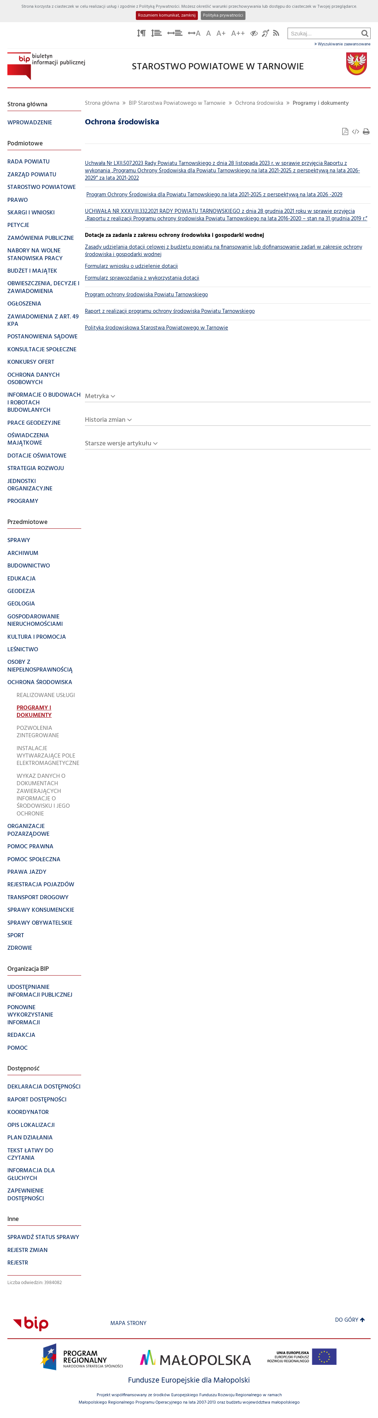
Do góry (350, 1320)
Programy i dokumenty (321, 103)
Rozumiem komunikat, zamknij (167, 15)
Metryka (97, 396)
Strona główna (102, 103)
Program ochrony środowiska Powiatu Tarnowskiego (146, 295)
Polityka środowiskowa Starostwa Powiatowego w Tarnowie (156, 328)
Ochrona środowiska (259, 103)
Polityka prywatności (223, 15)
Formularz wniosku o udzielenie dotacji (131, 266)
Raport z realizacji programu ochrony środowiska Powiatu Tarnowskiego (170, 311)
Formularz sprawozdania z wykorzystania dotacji (142, 278)
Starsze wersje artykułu (118, 443)
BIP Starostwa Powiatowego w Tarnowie (177, 103)
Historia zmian (105, 420)
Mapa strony (128, 1323)
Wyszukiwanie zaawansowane (343, 44)
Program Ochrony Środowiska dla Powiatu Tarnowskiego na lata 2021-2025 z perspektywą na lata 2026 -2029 (214, 195)
